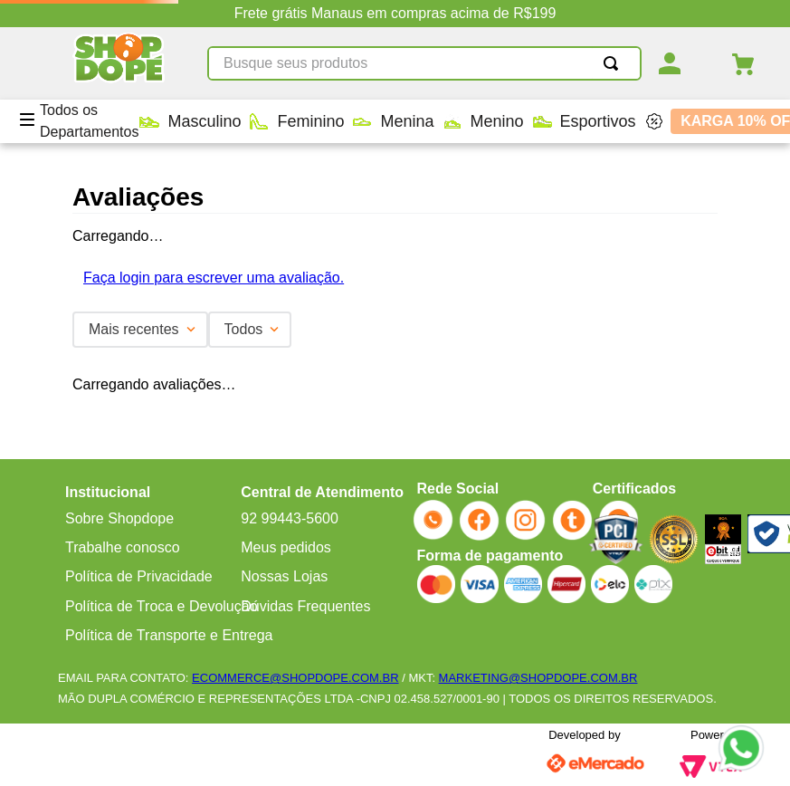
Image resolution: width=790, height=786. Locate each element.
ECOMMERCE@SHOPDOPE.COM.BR (295, 678)
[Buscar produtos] (614, 63)
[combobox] (424, 63)
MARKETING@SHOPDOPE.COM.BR (538, 678)
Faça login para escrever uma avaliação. (213, 277)
